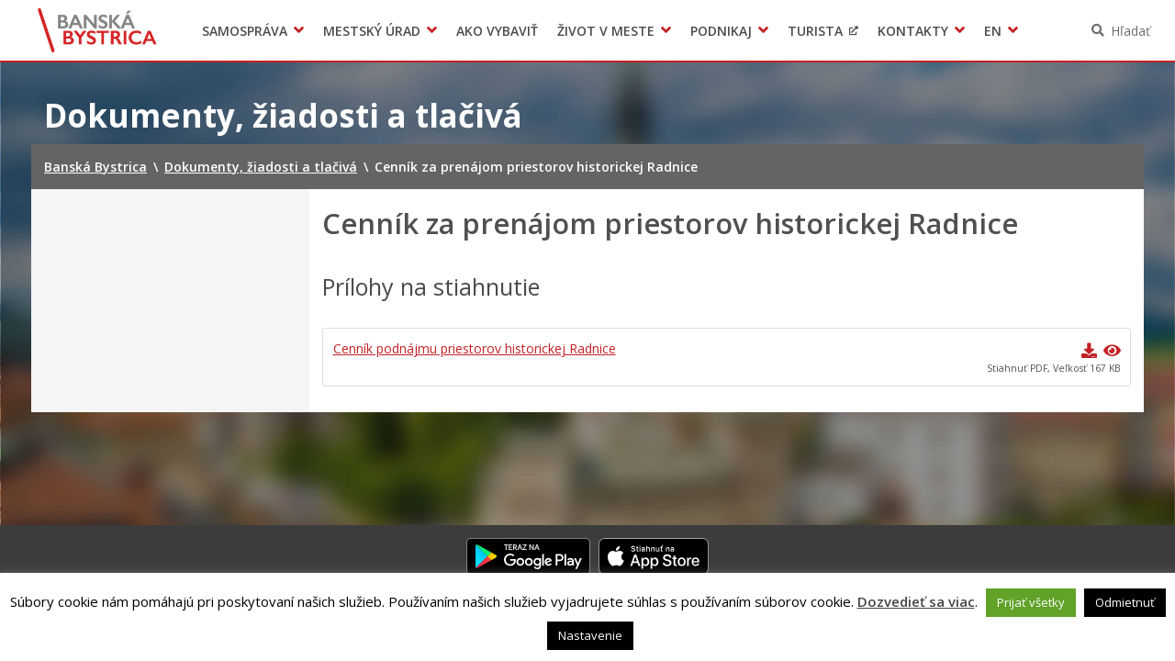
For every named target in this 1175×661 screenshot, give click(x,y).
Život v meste (606, 30)
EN (993, 30)
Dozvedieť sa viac (916, 601)
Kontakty (913, 30)
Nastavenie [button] (590, 635)
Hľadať (1130, 30)
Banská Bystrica (98, 30)
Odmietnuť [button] (1125, 602)
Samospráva (244, 30)
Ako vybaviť (497, 30)
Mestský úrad (371, 30)
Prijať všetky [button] (1031, 602)
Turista (815, 30)
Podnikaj (721, 30)
